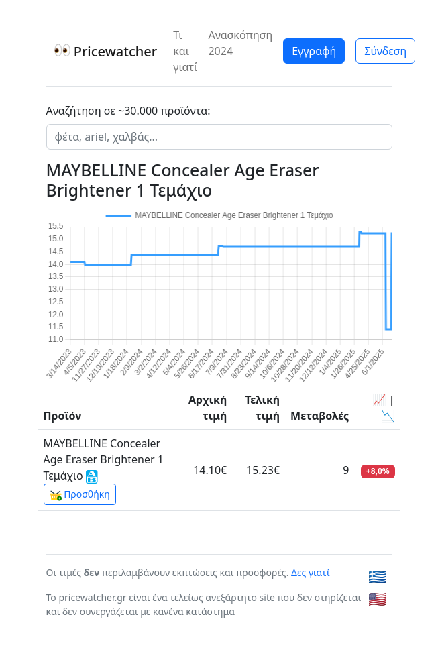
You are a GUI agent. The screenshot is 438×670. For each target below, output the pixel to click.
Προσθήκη (80, 494)
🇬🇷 (377, 576)
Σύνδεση (385, 51)
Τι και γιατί (185, 50)
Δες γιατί (310, 572)
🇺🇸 (377, 598)
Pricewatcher (106, 51)
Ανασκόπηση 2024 (240, 42)
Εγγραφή (314, 51)
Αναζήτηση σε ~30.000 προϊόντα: (128, 110)
